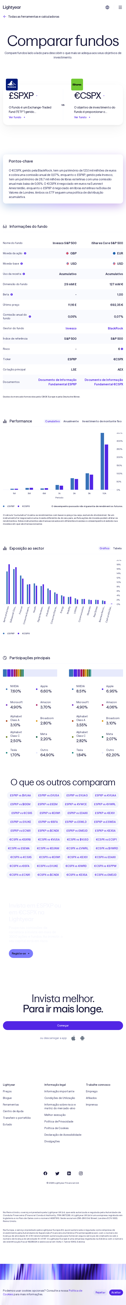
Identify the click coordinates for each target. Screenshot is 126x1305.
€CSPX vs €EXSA (76, 874)
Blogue (7, 1098)
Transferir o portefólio (17, 1118)
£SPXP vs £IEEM (48, 804)
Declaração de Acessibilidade (62, 1134)
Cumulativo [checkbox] (52, 421)
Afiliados (91, 1098)
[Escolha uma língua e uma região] (107, 7)
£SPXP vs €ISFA (48, 822)
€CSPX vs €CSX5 (21, 857)
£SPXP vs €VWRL (105, 804)
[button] (30, 95)
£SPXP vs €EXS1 (105, 813)
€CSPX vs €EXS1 (78, 857)
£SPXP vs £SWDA (105, 822)
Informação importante (59, 1091)
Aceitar (116, 1292)
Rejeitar (101, 1292)
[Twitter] (57, 1173)
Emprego (92, 1091)
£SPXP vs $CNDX (48, 830)
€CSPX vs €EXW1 (49, 857)
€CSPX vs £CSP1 (106, 839)
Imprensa (92, 1104)
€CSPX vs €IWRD (76, 866)
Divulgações (52, 1141)
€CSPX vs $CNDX (48, 874)
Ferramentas (11, 1104)
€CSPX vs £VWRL (77, 848)
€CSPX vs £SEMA (19, 848)
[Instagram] (80, 1173)
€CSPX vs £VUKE (47, 866)
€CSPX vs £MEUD (106, 874)
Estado (7, 1124)
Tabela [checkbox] (117, 548)
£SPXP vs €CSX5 (21, 813)
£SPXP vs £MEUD (77, 830)
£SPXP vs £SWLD (76, 822)
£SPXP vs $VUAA (20, 795)
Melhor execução (55, 1115)
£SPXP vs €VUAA (105, 795)
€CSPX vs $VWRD (107, 848)
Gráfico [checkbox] (104, 548)
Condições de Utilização (59, 1098)
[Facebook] (45, 1173)
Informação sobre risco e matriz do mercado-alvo (60, 1106)
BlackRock (115, 328)
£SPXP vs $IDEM (20, 804)
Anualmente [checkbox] (71, 421)
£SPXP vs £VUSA (48, 795)
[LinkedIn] (69, 1173)
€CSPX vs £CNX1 (19, 874)
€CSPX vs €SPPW (105, 866)
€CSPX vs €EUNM (48, 848)
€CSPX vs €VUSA (49, 839)
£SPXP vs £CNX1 (21, 830)
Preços (7, 1091)
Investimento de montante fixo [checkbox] (102, 421)
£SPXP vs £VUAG (77, 795)
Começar (63, 1025)
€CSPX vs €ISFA (20, 866)
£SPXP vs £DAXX (78, 813)
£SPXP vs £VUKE (20, 822)
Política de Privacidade (58, 1121)
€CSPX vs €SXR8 (20, 839)
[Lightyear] (12, 7)
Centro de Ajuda (13, 1111)
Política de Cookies (56, 1128)
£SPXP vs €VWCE (76, 804)
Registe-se (21, 953)
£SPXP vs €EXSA (105, 830)
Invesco (71, 328)
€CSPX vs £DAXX (105, 857)
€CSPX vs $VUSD (78, 839)
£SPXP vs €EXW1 (50, 813)
